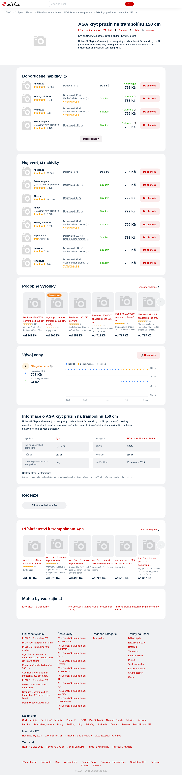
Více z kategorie (150, 529)
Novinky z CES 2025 (32, 747)
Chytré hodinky (135, 673)
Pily (80, 724)
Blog (57, 762)
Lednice (26, 724)
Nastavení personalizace (113, 762)
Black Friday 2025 (142, 724)
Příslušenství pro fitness (49, 12)
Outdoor (115, 724)
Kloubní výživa (135, 655)
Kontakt (85, 765)
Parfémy (71, 724)
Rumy (60, 724)
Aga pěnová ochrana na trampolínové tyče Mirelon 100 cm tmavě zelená (37, 657)
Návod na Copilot (55, 747)
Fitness (30, 12)
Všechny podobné (149, 287)
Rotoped (132, 647)
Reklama (155, 762)
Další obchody (91, 139)
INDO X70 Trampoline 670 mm (37, 642)
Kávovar (142, 720)
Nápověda (46, 762)
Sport (20, 12)
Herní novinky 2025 (32, 735)
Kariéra (97, 765)
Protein (131, 660)
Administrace (70, 762)
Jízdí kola (102, 724)
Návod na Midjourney (98, 747)
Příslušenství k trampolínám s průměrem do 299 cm (137, 608)
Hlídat (134, 30)
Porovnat (121, 30)
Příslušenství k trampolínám (78, 12)
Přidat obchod (29, 762)
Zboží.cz (10, 12)
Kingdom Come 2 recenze (78, 735)
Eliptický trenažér (136, 642)
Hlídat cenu (148, 355)
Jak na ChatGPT (75, 747)
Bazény (126, 724)
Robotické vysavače (44, 724)
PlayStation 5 (96, 720)
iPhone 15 (71, 720)
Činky (131, 677)
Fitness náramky (136, 668)
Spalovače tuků (136, 664)
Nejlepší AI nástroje (122, 747)
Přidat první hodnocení (89, 30)
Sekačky (89, 724)
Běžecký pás (134, 638)
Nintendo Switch (114, 720)
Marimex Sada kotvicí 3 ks (35, 702)
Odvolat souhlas (138, 762)
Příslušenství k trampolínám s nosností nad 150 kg (90, 608)
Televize (130, 720)
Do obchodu (149, 85)
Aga (58, 438)
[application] (109, 382)
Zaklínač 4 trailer (53, 735)
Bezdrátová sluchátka (52, 720)
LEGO (83, 720)
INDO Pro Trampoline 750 (35, 638)
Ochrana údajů (89, 762)
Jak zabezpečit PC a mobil (108, 735)
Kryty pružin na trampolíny (35, 606)
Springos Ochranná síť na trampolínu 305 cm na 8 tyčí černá (36, 695)
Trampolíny (98, 638)
